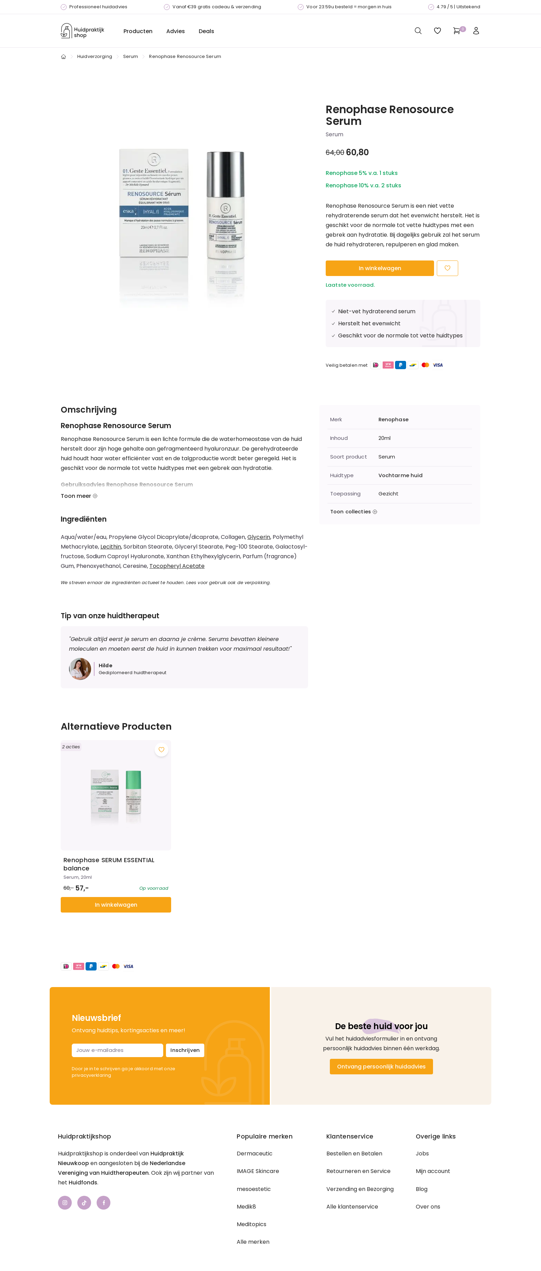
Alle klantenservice (352, 1190)
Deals (206, 31)
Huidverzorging (94, 56)
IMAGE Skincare (258, 1155)
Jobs (422, 1137)
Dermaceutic (255, 1137)
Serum (130, 56)
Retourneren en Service (358, 1155)
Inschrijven (185, 1033)
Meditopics (251, 1208)
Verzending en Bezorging (360, 1172)
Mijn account (433, 1155)
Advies (175, 31)
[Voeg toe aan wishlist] (153, 741)
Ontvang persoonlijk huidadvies (381, 1050)
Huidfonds (83, 1166)
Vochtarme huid (400, 475)
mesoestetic (254, 1172)
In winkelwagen (380, 268)
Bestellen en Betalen (354, 1137)
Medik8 (246, 1190)
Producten (138, 31)
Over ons (428, 1190)
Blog (421, 1172)
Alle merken (253, 1226)
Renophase (393, 419)
